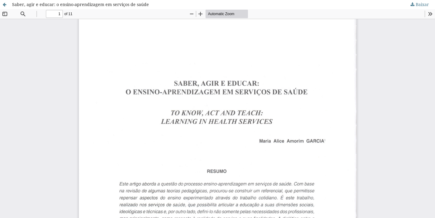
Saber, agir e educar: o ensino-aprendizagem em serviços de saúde (80, 4)
